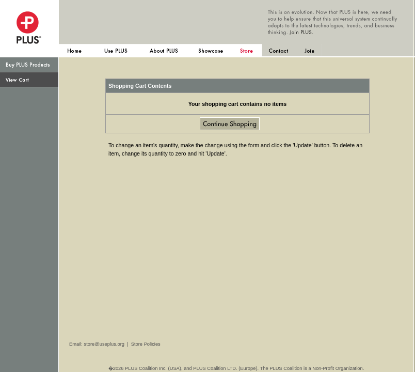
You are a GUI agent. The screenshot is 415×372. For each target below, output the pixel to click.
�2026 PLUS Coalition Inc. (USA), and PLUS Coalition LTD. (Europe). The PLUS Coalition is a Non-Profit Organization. (236, 368)
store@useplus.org (104, 344)
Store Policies (146, 344)
